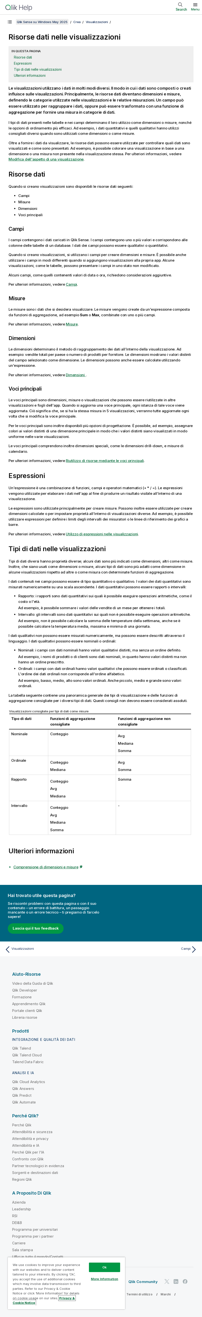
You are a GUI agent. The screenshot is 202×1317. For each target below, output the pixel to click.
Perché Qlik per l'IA (28, 1152)
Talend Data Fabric (28, 1062)
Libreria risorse (25, 1017)
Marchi (166, 1294)
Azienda (19, 1202)
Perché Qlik (21, 1125)
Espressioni (22, 63)
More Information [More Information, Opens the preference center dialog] (104, 1279)
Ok (104, 1267)
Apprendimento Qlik (29, 1004)
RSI (14, 1216)
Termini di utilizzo (139, 1294)
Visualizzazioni (97, 22)
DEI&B (17, 1223)
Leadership (21, 1209)
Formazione (22, 997)
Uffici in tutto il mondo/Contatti (37, 1257)
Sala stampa (22, 1250)
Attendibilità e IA (25, 1145)
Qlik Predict (21, 1095)
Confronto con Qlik (28, 1159)
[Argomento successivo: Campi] (151, 949)
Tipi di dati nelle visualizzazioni (38, 69)
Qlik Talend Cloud (27, 1055)
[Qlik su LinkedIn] (176, 1281)
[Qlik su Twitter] (167, 1281)
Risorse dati (23, 57)
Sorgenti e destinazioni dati (35, 1173)
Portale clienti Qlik (27, 1011)
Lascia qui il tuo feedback (36, 928)
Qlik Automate (24, 1102)
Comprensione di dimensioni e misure (45, 867)
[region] (66, 1283)
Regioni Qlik (22, 1179)
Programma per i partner (33, 1236)
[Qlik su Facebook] (185, 1281)
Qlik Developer (24, 990)
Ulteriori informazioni (30, 75)
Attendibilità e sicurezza (32, 1132)
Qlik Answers (23, 1088)
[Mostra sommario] (9, 21)
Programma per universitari (35, 1229)
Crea (77, 22)
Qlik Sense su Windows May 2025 (42, 22)
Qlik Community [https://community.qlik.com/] (143, 1281)
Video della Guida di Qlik (32, 983)
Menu (195, 9)
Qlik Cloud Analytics (28, 1082)
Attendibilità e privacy (30, 1139)
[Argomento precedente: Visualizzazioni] (51, 949)
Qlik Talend (21, 1048)
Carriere (19, 1243)
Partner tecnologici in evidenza (38, 1166)
